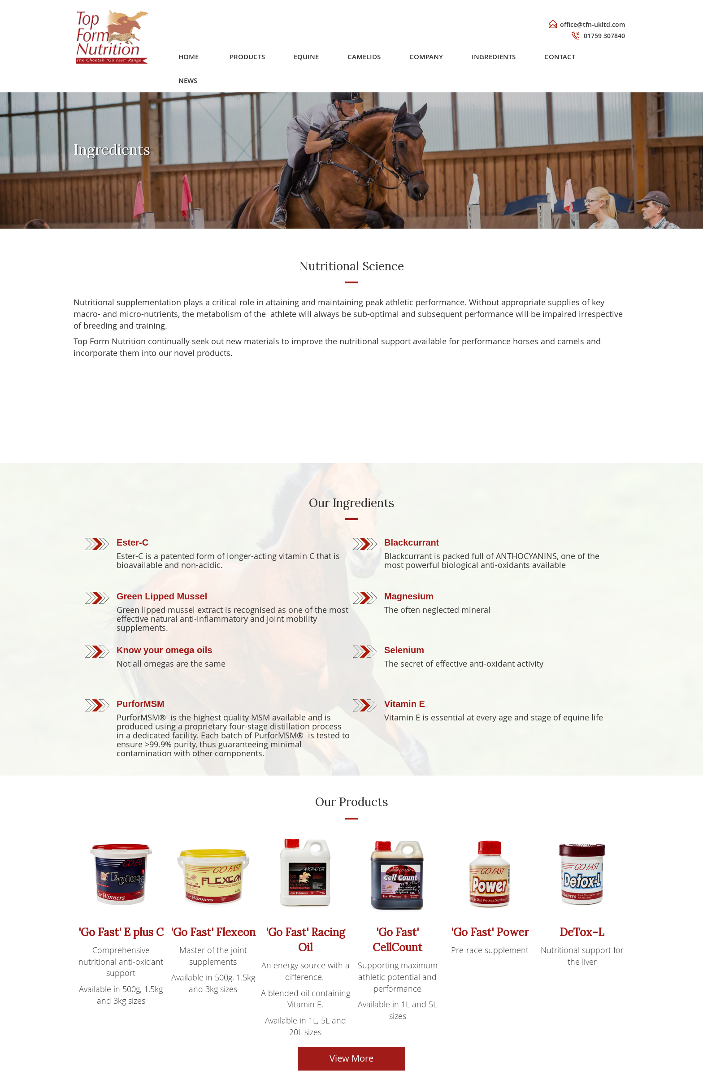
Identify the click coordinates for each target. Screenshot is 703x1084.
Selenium (404, 650)
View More (351, 1058)
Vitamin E (404, 704)
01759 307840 (604, 35)
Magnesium (409, 596)
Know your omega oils (164, 650)
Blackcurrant (411, 542)
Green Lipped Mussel (162, 596)
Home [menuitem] (232, 57)
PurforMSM (141, 704)
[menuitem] (283, 57)
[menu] (419, 57)
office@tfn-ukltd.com (592, 24)
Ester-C (132, 542)
